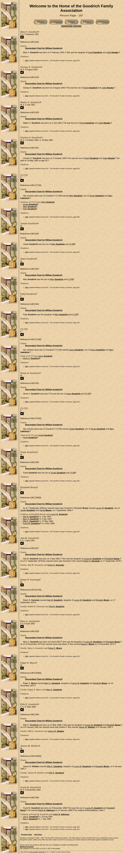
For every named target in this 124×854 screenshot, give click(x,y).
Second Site (41, 852)
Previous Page (67, 26)
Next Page (77, 26)
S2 (27, 60)
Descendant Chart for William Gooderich (43, 48)
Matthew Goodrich (27, 847)
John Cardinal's (34, 852)
